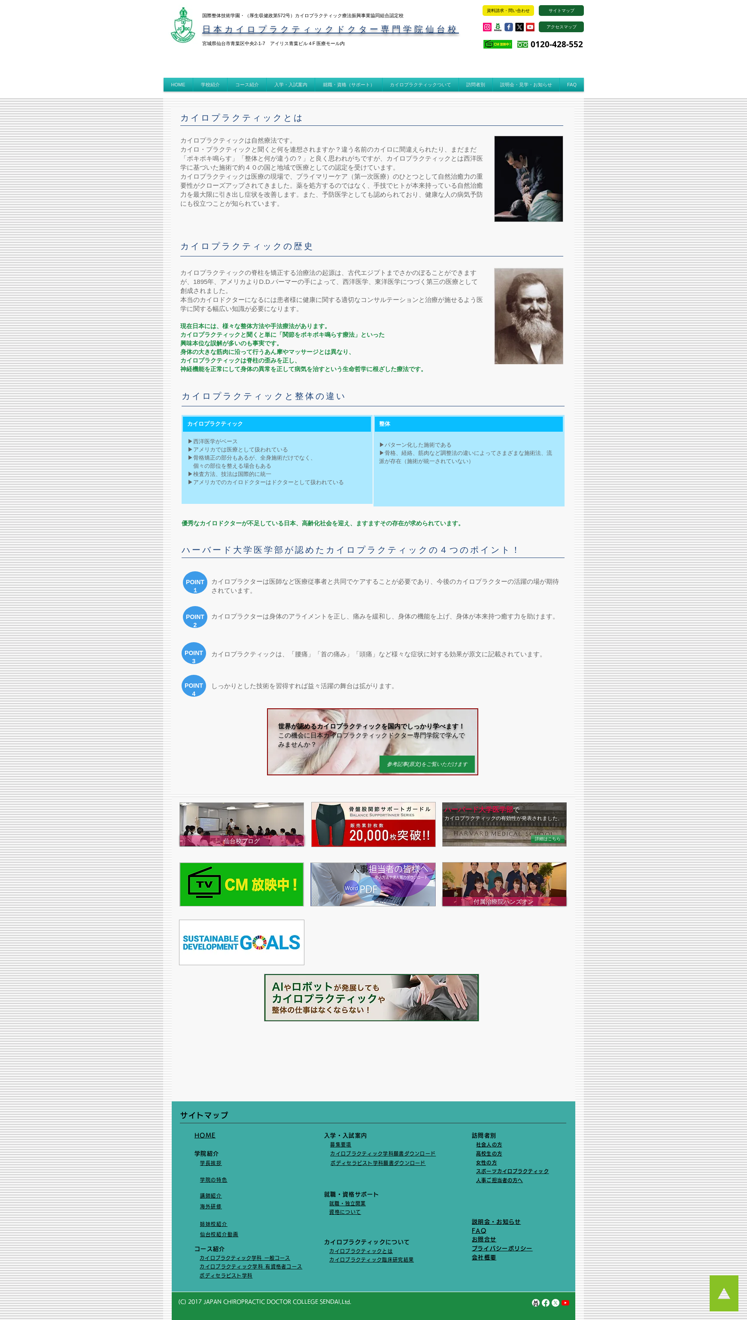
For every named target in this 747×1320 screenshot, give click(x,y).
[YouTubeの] (565, 1303)
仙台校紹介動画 (219, 1234)
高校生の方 (489, 1153)
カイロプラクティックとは (361, 1251)
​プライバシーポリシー (502, 1248)
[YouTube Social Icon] (530, 27)
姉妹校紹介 (214, 1224)
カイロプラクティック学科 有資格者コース (251, 1266)
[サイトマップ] (561, 10)
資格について (345, 1212)
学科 (247, 1275)
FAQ (479, 1231)
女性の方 (486, 1162)
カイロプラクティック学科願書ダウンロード (383, 1153)
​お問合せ (484, 1239)
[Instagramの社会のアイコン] (487, 27)
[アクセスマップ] (561, 26)
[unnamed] (536, 1303)
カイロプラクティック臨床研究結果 (371, 1259)
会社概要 (484, 1257)
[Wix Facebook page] (508, 27)
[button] (210, 84)
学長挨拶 (211, 1163)
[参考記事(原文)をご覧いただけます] (427, 764)
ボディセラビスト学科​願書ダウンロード (378, 1163)
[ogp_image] (498, 27)
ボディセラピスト (221, 1275)
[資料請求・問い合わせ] (508, 10)
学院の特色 (214, 1179)
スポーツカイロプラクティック (512, 1171)
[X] (519, 27)
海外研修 (211, 1206)
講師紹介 (211, 1195)
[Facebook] (546, 1303)
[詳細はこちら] (548, 839)
